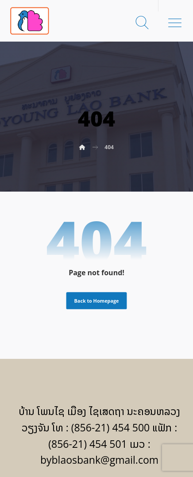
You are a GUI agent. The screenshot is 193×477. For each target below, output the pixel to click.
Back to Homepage (96, 300)
